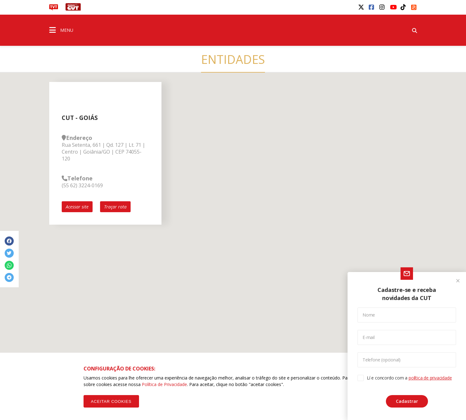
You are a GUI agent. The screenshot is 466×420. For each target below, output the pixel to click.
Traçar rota (115, 207)
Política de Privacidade (164, 384)
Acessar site (77, 207)
